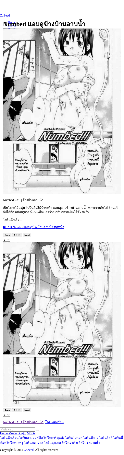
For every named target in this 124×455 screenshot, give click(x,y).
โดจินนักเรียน (54, 422)
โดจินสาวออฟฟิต (31, 437)
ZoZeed (5, 15)
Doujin (22, 433)
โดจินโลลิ (105, 437)
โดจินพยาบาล (33, 442)
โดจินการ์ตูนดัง (53, 437)
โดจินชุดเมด (52, 442)
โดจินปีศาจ (90, 437)
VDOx (31, 433)
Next (27, 235)
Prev (7, 235)
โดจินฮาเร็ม (70, 442)
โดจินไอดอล (73, 437)
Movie (12, 433)
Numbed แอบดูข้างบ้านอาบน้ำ (33, 227)
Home (4, 433)
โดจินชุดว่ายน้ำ (89, 442)
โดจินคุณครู (14, 442)
